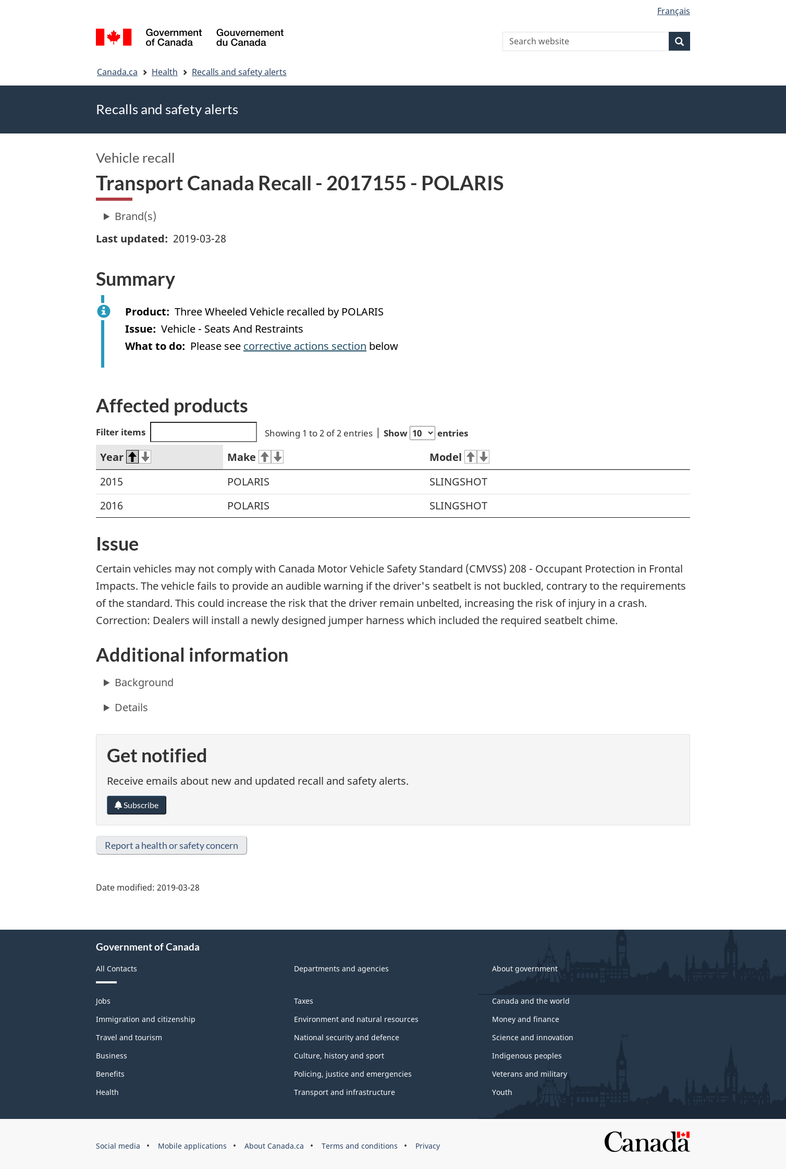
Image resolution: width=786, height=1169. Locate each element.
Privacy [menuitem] (427, 1146)
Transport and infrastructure (344, 1092)
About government (525, 968)
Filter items (176, 432)
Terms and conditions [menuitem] (360, 1146)
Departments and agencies (341, 968)
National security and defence (346, 1037)
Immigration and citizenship (145, 1019)
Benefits (110, 1074)
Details (131, 707)
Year (125, 457)
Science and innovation (532, 1037)
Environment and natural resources (356, 1019)
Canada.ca (117, 72)
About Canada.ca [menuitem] (274, 1146)
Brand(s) (135, 216)
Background (144, 682)
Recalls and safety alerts (239, 72)
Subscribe (136, 805)
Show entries (426, 433)
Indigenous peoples (527, 1056)
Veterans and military (529, 1074)
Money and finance (525, 1019)
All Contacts (116, 968)
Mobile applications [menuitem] (192, 1146)
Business (111, 1056)
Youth (502, 1092)
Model (459, 457)
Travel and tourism (129, 1037)
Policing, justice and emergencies (353, 1074)
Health (165, 72)
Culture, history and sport (339, 1056)
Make (255, 457)
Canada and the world (531, 1001)
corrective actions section (304, 346)
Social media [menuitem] (118, 1146)
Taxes (303, 1001)
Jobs (103, 1001)
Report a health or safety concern (171, 845)
